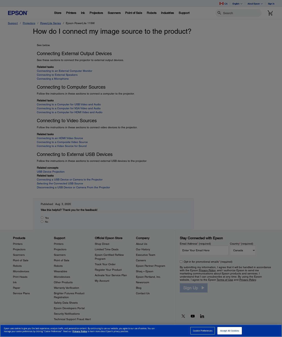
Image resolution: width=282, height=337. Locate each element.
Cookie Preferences (202, 330)
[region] (141, 330)
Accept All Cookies (229, 330)
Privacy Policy (79, 331)
